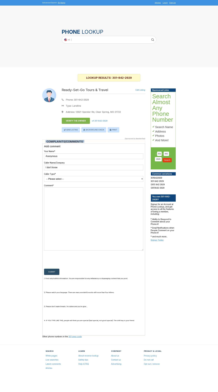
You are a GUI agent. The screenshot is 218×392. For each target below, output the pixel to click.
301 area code (75, 350)
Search (167, 160)
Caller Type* (50, 174)
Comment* (49, 185)
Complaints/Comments (65, 141)
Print (114, 130)
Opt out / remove (152, 377)
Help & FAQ (83, 377)
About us (115, 369)
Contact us (116, 373)
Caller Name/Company (54, 162)
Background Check (95, 130)
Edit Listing (140, 90)
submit (51, 285)
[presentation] (65, 273)
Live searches (52, 373)
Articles (158, 3)
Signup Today (157, 240)
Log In (165, 3)
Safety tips (83, 373)
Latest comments (53, 377)
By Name (61, 3)
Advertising (116, 377)
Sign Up (172, 3)
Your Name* (49, 151)
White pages (51, 369)
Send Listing (72, 130)
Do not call (149, 373)
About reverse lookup (88, 369)
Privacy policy (150, 369)
